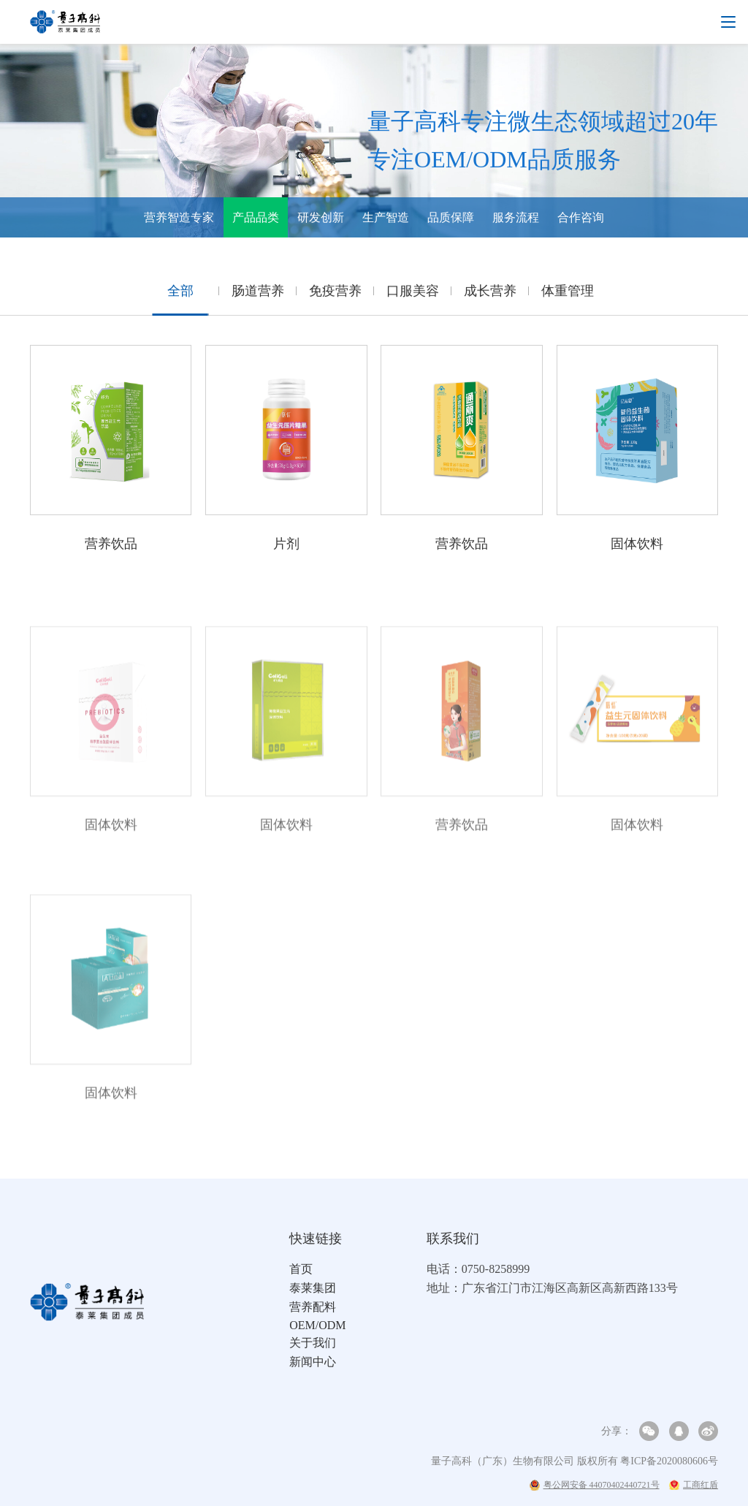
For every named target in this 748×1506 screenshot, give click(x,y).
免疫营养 (335, 294)
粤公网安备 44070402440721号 (595, 1485)
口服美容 (412, 294)
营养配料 (312, 1307)
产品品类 (255, 217)
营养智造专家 (179, 217)
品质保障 (450, 217)
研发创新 (320, 217)
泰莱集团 (312, 1288)
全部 (180, 294)
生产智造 (385, 217)
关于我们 (312, 1342)
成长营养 (490, 294)
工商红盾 (693, 1485)
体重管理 (567, 294)
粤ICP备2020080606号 (669, 1461)
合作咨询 (580, 217)
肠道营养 (258, 294)
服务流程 (515, 217)
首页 (301, 1269)
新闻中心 (312, 1361)
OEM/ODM (317, 1325)
